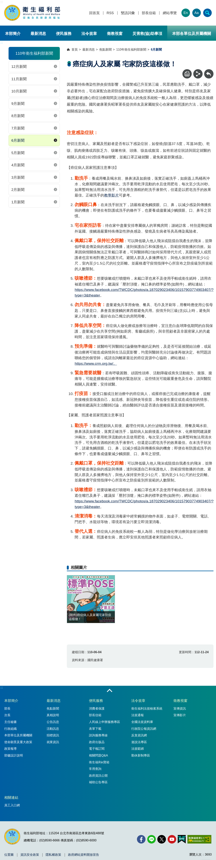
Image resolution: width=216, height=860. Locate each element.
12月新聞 (18, 67)
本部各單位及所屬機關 (191, 33)
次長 (7, 715)
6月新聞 (17, 140)
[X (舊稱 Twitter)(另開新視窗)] (161, 839)
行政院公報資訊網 (143, 728)
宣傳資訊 (179, 708)
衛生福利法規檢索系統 (146, 708)
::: (1, 1)
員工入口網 (12, 805)
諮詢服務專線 (98, 735)
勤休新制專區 (140, 755)
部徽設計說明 (13, 755)
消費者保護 (97, 708)
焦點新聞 (105, 49)
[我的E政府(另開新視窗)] (182, 839)
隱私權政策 (53, 854)
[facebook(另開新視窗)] (141, 839)
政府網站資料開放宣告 (83, 854)
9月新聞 (17, 104)
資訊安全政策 (29, 854)
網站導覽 (170, 13)
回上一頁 (208, 71)
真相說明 (53, 715)
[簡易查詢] (207, 13)
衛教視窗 (115, 33)
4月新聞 (17, 165)
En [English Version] (186, 13)
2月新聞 (17, 190)
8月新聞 (17, 116)
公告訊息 (53, 722)
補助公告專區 (98, 782)
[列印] (187, 73)
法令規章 (89, 33)
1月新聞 (17, 202)
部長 (7, 708)
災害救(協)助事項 (147, 33)
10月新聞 (18, 91)
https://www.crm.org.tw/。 (96, 363)
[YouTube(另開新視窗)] (172, 839)
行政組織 (10, 728)
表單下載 (95, 728)
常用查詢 (95, 768)
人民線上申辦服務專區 (104, 722)
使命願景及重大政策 (18, 742)
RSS (110, 13)
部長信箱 (149, 13)
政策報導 (10, 748)
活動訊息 (53, 728)
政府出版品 (97, 742)
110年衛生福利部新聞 (131, 49)
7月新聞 (17, 128)
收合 (109, 691)
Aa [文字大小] (196, 13)
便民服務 (63, 33)
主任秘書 (10, 722)
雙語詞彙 (128, 13)
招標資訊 (53, 735)
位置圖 (9, 854)
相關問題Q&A (98, 755)
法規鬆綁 (137, 748)
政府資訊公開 (98, 775)
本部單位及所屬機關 (18, 735)
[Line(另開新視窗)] (151, 839)
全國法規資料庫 (142, 722)
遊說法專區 (139, 742)
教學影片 (111, 195)
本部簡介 (13, 33)
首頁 (74, 49)
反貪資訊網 (139, 735)
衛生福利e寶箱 (99, 762)
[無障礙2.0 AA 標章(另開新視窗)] (199, 839)
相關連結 (11, 798)
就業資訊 (53, 742)
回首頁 (94, 13)
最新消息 (38, 33)
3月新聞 (17, 177)
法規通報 (137, 715)
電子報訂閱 (97, 748)
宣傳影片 (179, 715)
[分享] (198, 73)
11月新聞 (18, 79)
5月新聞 (17, 153)
